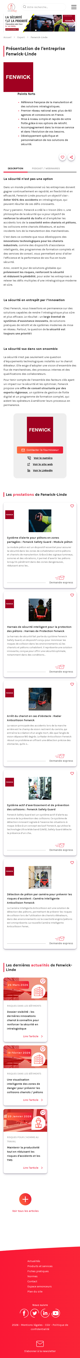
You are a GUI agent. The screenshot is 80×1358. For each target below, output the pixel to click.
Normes (32, 1276)
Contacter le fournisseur (40, 450)
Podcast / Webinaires (46, 168)
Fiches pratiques (38, 1271)
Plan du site (34, 1291)
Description (15, 168)
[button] (5, 23)
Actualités (33, 1261)
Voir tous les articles (25, 1203)
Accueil (7, 37)
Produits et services (40, 1266)
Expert (21, 37)
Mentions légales (32, 1325)
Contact (32, 1281)
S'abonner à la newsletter (40, 1347)
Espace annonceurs (39, 1286)
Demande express (61, 579)
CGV (47, 1325)
